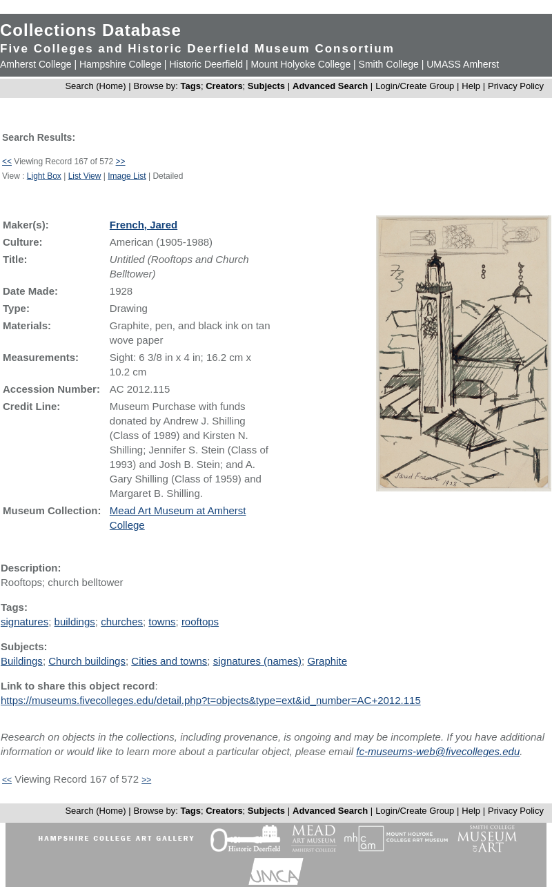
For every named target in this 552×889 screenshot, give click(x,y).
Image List (127, 176)
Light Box (44, 176)
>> (121, 161)
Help (471, 86)
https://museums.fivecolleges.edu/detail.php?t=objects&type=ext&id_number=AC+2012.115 (211, 700)
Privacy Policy (516, 86)
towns (161, 621)
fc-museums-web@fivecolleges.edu (438, 751)
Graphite (327, 661)
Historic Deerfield (206, 64)
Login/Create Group (416, 86)
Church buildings (87, 661)
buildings (75, 621)
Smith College (389, 64)
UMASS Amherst (462, 64)
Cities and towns (169, 661)
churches (122, 621)
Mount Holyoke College (300, 64)
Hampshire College (120, 64)
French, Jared (143, 225)
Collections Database (90, 30)
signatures (24, 621)
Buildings (22, 661)
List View (84, 176)
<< (7, 161)
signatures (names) (257, 661)
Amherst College (36, 64)
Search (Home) (95, 86)
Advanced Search (330, 86)
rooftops (200, 621)
